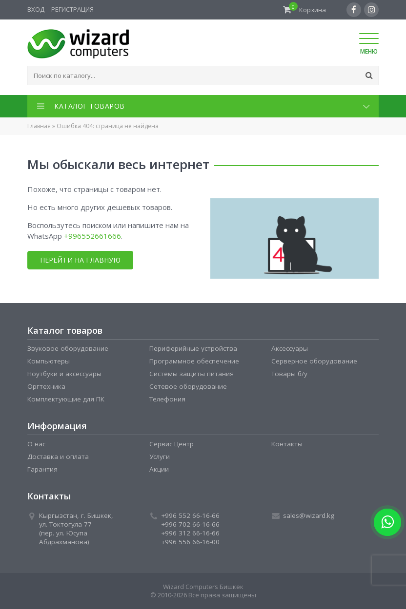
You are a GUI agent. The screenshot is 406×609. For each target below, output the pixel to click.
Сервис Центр (171, 443)
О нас (36, 443)
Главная (39, 126)
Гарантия (42, 469)
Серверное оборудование (314, 361)
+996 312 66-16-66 (190, 533)
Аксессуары (289, 348)
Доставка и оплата (58, 456)
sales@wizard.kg (308, 515)
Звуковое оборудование (67, 348)
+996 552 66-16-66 (190, 515)
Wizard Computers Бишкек (203, 586)
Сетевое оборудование (188, 386)
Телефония (167, 399)
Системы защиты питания (191, 373)
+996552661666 (92, 236)
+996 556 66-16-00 (190, 541)
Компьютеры (48, 361)
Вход (35, 9)
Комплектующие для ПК (65, 399)
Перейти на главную (80, 260)
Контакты (287, 443)
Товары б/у (289, 373)
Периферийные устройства (193, 348)
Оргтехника (46, 386)
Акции (159, 469)
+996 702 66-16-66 (190, 524)
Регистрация (72, 9)
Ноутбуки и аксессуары (64, 373)
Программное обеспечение (194, 361)
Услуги (159, 456)
